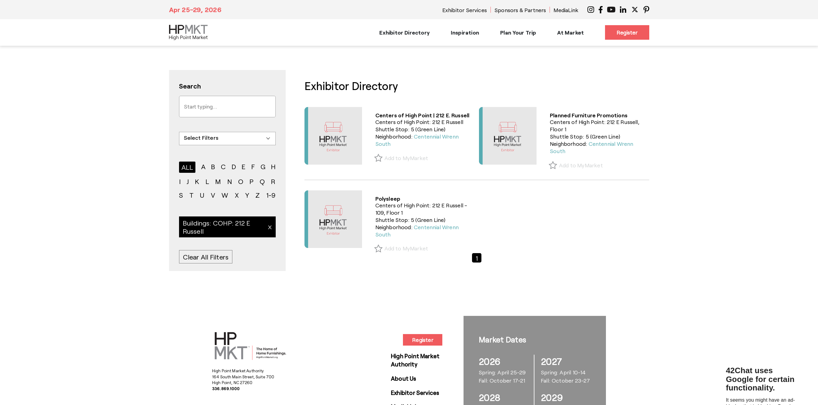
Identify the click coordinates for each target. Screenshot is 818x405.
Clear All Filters (206, 257)
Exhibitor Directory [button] (404, 32)
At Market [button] (570, 32)
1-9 (271, 195)
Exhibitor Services (464, 10)
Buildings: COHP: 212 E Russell (217, 227)
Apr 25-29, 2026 (195, 9)
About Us (403, 378)
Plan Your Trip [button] (518, 32)
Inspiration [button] (465, 32)
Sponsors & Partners (520, 10)
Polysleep (388, 198)
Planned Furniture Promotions (588, 115)
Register (627, 32)
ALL (187, 167)
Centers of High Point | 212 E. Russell (422, 115)
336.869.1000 (226, 388)
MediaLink (566, 10)
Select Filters (201, 137)
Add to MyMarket (406, 158)
